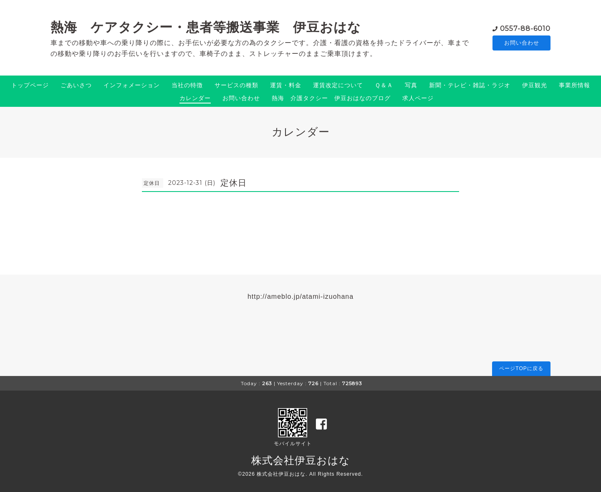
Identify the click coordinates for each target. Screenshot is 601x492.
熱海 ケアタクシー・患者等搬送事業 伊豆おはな (206, 27)
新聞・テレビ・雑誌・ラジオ (469, 85)
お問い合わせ (521, 42)
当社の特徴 (187, 85)
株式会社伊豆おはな (300, 460)
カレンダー (195, 98)
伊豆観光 (534, 85)
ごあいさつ (76, 85)
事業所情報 (574, 85)
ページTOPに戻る (521, 368)
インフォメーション (132, 85)
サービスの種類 (236, 85)
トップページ (30, 85)
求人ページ (418, 98)
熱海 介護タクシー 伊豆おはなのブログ (331, 98)
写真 (411, 85)
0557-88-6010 (525, 28)
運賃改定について (338, 85)
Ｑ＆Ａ (384, 85)
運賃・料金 (285, 85)
